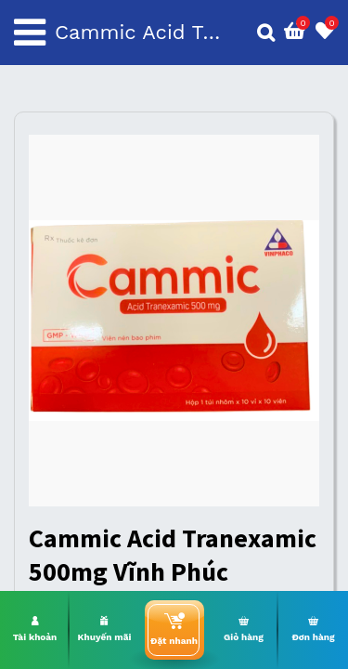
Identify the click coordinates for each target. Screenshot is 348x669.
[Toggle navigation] (29, 32)
